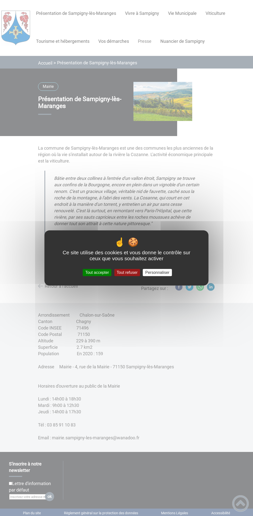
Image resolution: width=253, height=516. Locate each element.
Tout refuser (127, 272)
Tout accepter (97, 272)
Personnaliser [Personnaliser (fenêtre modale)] (157, 272)
